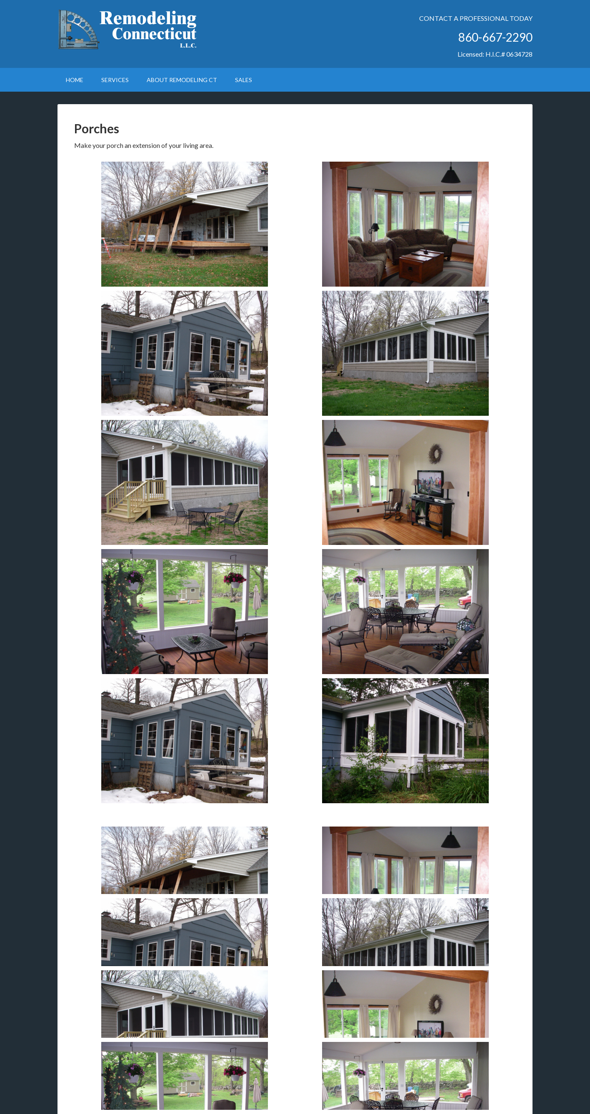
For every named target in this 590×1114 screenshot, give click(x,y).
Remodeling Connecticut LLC (128, 29)
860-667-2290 (495, 37)
